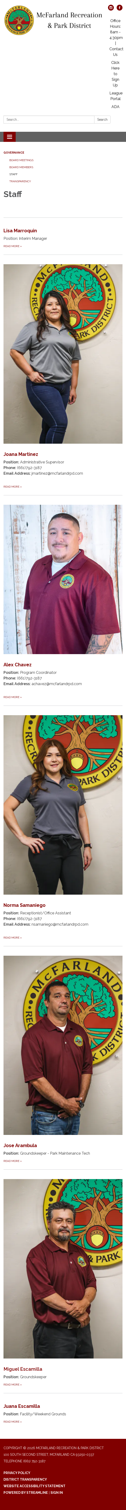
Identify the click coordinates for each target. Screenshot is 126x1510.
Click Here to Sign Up (115, 73)
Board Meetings (21, 160)
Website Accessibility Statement (34, 1486)
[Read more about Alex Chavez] (63, 597)
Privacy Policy (17, 1473)
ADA (115, 107)
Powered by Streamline (26, 1492)
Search (102, 119)
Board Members (21, 167)
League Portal (115, 96)
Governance (14, 152)
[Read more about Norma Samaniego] (63, 823)
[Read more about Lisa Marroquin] (63, 233)
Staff (13, 174)
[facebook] (119, 9)
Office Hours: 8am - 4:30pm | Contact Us (116, 38)
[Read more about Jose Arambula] (63, 1055)
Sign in (56, 1492)
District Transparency (25, 1479)
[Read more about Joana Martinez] (63, 372)
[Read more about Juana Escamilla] (63, 1408)
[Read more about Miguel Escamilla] (63, 1278)
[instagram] (111, 9)
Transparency (20, 181)
